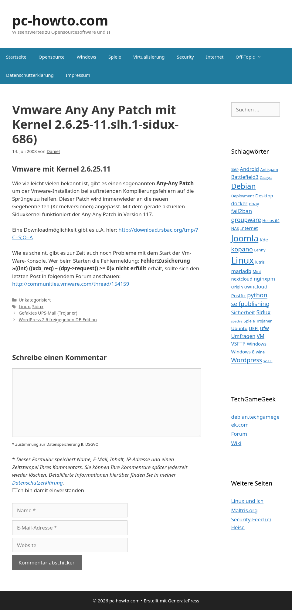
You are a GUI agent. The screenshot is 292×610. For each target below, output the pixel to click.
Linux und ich (247, 500)
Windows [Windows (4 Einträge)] (257, 344)
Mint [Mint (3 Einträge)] (257, 271)
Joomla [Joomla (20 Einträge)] (245, 238)
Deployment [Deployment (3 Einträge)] (242, 196)
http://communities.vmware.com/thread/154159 (70, 283)
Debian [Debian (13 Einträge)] (243, 186)
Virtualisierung (149, 57)
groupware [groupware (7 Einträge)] (246, 220)
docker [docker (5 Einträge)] (239, 203)
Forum (239, 433)
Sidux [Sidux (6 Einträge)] (263, 312)
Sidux (37, 306)
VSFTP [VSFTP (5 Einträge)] (238, 343)
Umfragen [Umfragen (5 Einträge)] (243, 335)
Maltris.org (244, 510)
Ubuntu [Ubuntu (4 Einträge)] (239, 328)
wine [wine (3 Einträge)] (260, 352)
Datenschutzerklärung (30, 75)
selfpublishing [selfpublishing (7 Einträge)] (250, 304)
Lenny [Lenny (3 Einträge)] (259, 250)
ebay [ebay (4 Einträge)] (254, 203)
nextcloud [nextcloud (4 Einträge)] (242, 279)
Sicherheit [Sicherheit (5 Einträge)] (243, 312)
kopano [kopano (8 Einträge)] (242, 249)
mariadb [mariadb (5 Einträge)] (241, 271)
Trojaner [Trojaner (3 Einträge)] (264, 321)
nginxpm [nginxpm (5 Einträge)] (264, 278)
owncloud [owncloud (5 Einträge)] (255, 286)
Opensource (52, 57)
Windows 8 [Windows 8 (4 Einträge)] (243, 352)
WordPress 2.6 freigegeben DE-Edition (58, 319)
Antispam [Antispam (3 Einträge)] (269, 169)
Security (185, 57)
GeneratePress (183, 601)
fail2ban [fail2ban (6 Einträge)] (241, 211)
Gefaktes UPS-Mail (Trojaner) (48, 313)
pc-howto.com (60, 20)
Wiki (236, 443)
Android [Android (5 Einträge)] (249, 168)
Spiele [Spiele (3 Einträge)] (249, 321)
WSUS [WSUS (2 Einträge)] (267, 361)
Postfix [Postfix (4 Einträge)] (238, 295)
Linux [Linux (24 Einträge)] (242, 260)
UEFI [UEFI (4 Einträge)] (254, 328)
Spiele (114, 57)
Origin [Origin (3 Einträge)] (237, 287)
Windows (86, 57)
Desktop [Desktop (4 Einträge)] (264, 196)
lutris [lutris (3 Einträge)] (260, 262)
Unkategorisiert (35, 300)
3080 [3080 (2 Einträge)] (235, 170)
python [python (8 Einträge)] (257, 295)
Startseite (16, 57)
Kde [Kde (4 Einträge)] (264, 240)
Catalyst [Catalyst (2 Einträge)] (266, 178)
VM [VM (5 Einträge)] (260, 335)
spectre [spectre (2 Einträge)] (237, 321)
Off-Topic (251, 57)
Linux (24, 306)
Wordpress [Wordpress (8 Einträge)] (246, 360)
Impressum (78, 75)
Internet (215, 57)
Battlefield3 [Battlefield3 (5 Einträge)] (245, 176)
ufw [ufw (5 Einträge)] (264, 328)
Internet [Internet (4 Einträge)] (249, 228)
